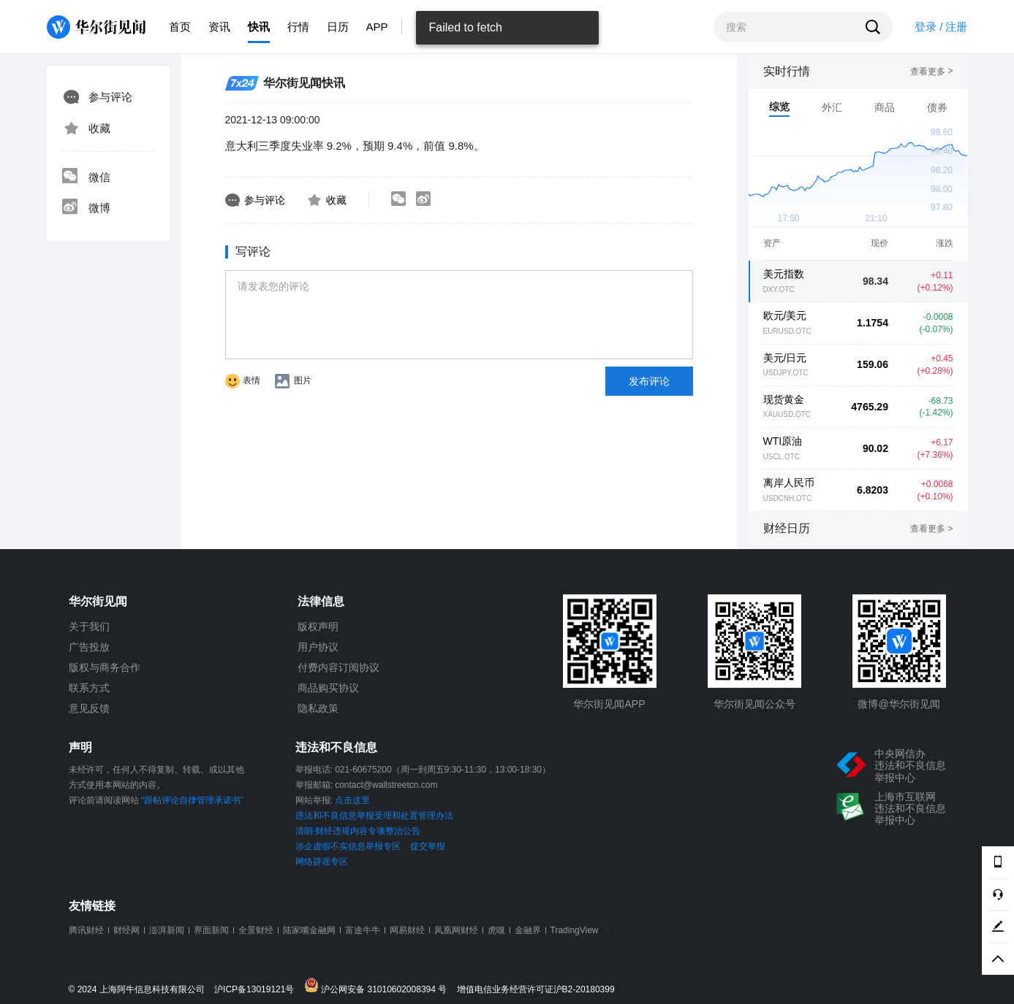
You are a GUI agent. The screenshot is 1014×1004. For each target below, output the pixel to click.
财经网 (126, 930)
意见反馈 (89, 708)
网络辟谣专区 (321, 862)
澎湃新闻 (166, 930)
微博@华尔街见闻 (898, 704)
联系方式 (89, 688)
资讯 (219, 26)
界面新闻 (211, 930)
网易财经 (407, 930)
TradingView (574, 930)
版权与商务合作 (104, 667)
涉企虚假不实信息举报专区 (348, 846)
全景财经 (255, 930)
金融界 (528, 930)
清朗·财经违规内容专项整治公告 (357, 831)
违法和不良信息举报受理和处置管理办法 (374, 816)
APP (377, 26)
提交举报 (427, 846)
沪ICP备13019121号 (257, 990)
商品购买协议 (328, 688)
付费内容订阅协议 (338, 667)
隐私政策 (318, 708)
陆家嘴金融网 (309, 930)
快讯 (259, 26)
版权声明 (318, 626)
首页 (180, 26)
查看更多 (931, 71)
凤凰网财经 (456, 930)
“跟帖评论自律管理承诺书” (192, 800)
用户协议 (318, 647)
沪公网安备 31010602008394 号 (379, 986)
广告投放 (89, 647)
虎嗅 (496, 930)
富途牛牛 (362, 930)
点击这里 (352, 800)
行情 (298, 26)
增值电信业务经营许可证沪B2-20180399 (536, 990)
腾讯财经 (86, 930)
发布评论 (649, 381)
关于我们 (89, 626)
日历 (338, 26)
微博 (86, 208)
